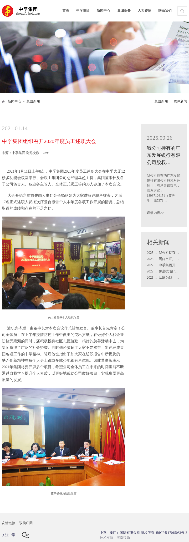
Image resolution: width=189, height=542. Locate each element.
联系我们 (165, 10)
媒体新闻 (180, 101)
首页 (65, 10)
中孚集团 (83, 10)
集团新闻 (161, 101)
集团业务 (124, 10)
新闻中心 (103, 10)
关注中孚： (15, 535)
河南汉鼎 (123, 538)
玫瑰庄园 (26, 523)
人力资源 (144, 10)
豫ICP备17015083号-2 (171, 533)
